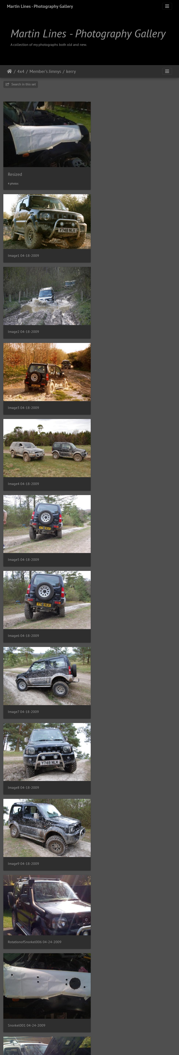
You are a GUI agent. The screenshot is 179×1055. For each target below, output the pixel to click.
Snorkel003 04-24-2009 (26, 707)
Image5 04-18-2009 (23, 399)
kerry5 (102, 867)
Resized (15, 171)
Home (9, 71)
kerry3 (102, 787)
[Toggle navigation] (167, 6)
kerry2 (12, 787)
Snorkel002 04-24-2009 (116, 627)
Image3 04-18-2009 (23, 326)
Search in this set (21, 84)
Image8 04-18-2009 (113, 472)
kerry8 (12, 1027)
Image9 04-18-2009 (23, 544)
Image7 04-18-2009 (23, 472)
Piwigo (98, 1045)
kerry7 (102, 947)
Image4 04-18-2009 (113, 325)
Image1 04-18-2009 (23, 249)
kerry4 (12, 867)
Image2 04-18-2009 (113, 253)
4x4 (20, 71)
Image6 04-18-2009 (113, 399)
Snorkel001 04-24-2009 (26, 627)
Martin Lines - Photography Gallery (40, 6)
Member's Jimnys (45, 71)
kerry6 (12, 947)
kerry (71, 71)
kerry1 (102, 707)
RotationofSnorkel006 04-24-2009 (124, 547)
